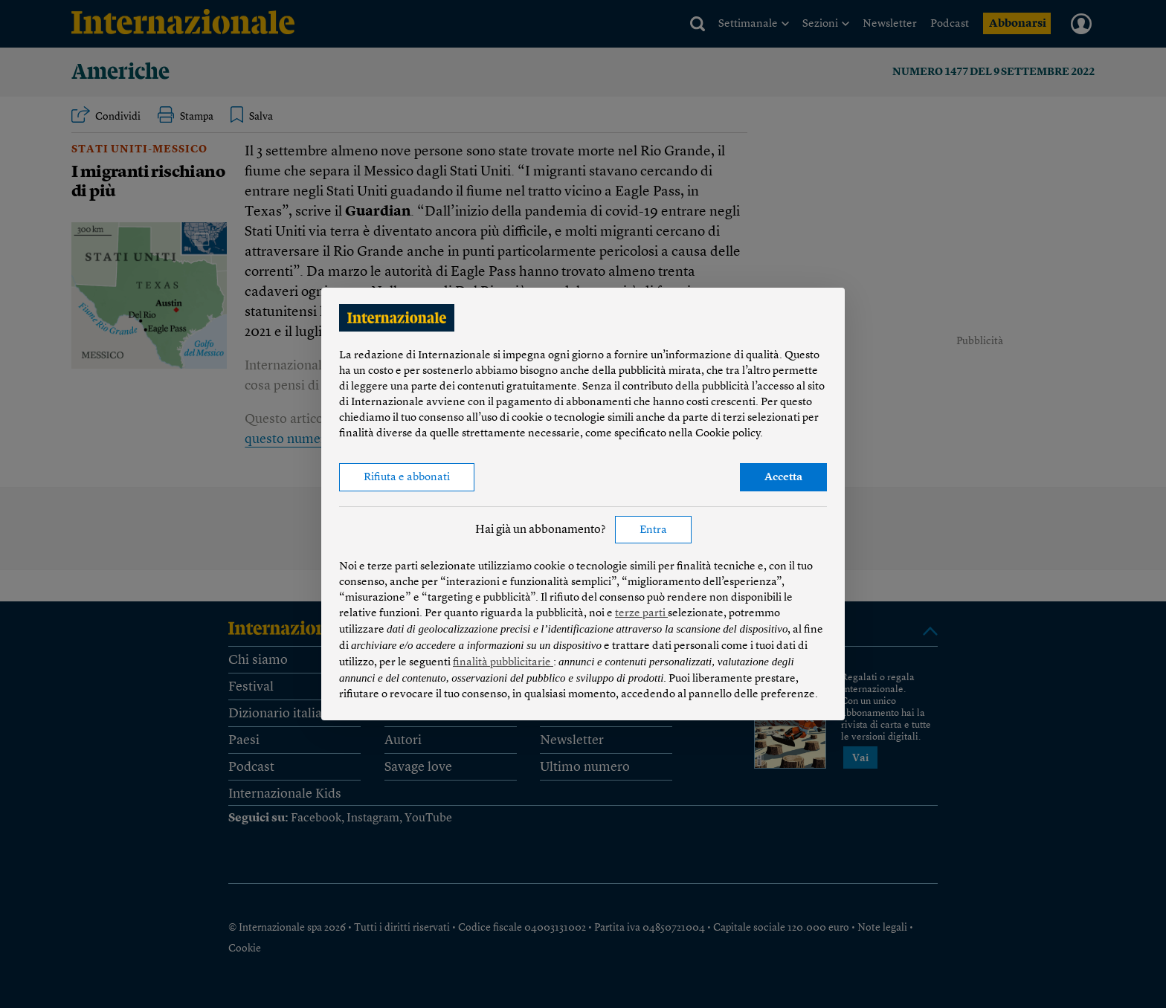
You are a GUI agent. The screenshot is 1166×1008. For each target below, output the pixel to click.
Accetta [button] (783, 477)
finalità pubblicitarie (503, 662)
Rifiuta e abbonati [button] (407, 477)
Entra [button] (653, 530)
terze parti (641, 613)
